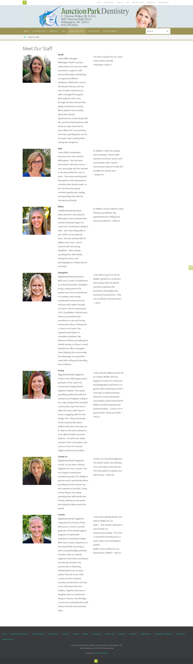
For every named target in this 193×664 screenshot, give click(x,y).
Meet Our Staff (137, 2)
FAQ (127, 2)
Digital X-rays (53, 634)
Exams (4, 634)
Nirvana (96, 653)
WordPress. (104, 653)
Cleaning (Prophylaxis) (19, 634)
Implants (122, 634)
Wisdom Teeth (146, 634)
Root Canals (97, 634)
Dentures (133, 634)
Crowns (75, 634)
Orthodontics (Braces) (163, 634)
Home (99, 2)
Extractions (110, 634)
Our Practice (109, 2)
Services (120, 2)
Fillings (66, 634)
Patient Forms (163, 2)
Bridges (85, 634)
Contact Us (151, 2)
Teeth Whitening (38, 634)
